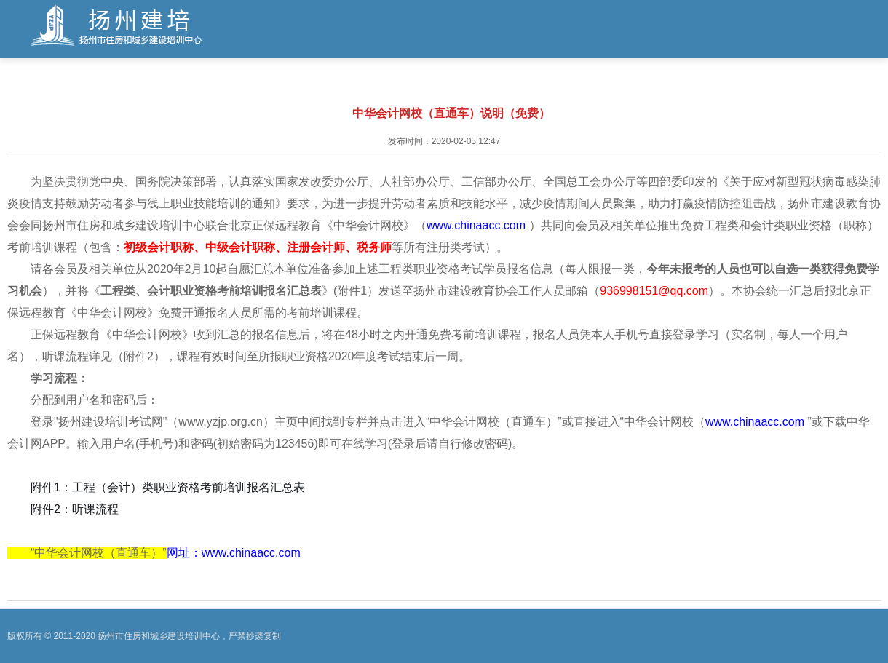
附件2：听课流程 (75, 509)
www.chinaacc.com (478, 225)
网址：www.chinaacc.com (234, 553)
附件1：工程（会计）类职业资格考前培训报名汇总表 (168, 487)
